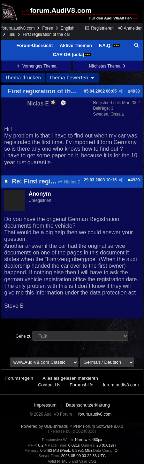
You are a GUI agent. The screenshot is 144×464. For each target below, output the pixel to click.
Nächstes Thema (108, 66)
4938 (135, 91)
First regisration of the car (46, 91)
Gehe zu (23, 336)
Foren (47, 28)
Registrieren (99, 28)
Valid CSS (87, 461)
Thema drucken (23, 77)
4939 (135, 180)
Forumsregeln (19, 378)
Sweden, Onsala (108, 114)
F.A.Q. (109, 45)
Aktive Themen (76, 45)
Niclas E (69, 182)
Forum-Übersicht (34, 45)
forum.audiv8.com (18, 28)
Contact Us (49, 384)
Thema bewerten (72, 77)
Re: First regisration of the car (56, 181)
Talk (11, 34)
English (67, 28)
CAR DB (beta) (72, 54)
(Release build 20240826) (72, 431)
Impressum (45, 405)
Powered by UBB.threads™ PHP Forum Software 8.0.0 (72, 426)
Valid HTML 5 (59, 461)
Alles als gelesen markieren (70, 378)
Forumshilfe (81, 384)
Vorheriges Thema (36, 66)
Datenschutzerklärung (88, 405)
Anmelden (130, 28)
